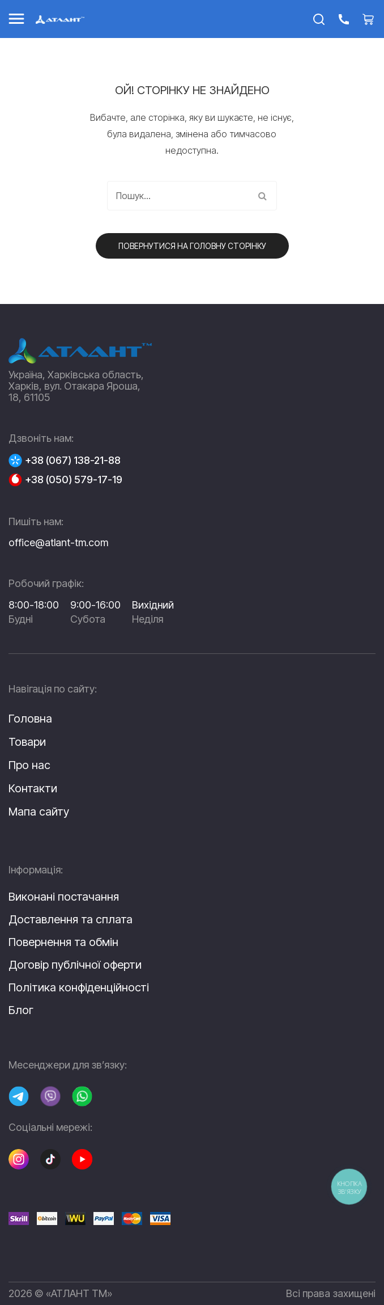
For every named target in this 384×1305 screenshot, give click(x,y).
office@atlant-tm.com (58, 542)
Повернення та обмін (63, 942)
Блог (20, 1010)
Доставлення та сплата (70, 919)
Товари (27, 742)
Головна (30, 718)
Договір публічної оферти (75, 964)
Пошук (262, 195)
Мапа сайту (38, 811)
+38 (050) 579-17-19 (73, 479)
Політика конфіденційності (78, 987)
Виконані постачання (63, 896)
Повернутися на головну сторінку (192, 246)
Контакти (32, 788)
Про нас (29, 765)
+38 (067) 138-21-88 (73, 460)
